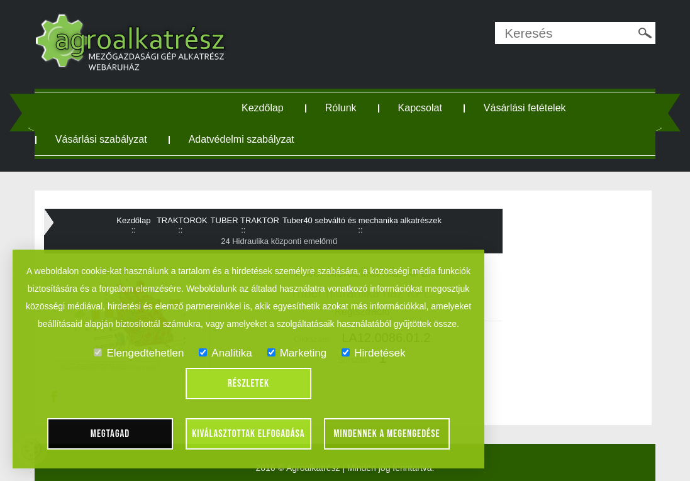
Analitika (225, 353)
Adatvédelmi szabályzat (241, 139)
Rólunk (341, 107)
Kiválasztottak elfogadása (248, 434)
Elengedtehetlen (139, 353)
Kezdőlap (263, 107)
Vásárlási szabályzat (101, 139)
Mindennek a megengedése (386, 434)
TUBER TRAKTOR (245, 220)
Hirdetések (373, 353)
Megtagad (110, 434)
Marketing (297, 353)
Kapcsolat (420, 107)
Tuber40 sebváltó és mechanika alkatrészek (362, 220)
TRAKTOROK (182, 220)
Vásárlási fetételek (525, 107)
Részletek (248, 383)
